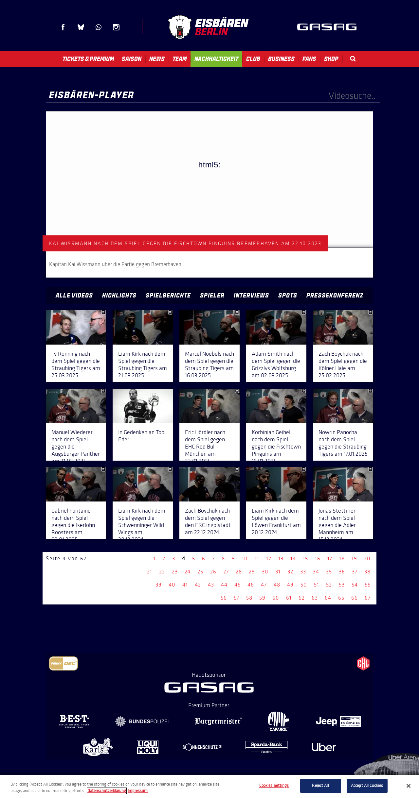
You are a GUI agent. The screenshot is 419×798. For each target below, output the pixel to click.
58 (249, 597)
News (157, 59)
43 (211, 584)
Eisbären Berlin (208, 27)
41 (185, 584)
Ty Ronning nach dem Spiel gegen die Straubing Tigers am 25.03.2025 (75, 364)
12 (268, 558)
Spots (287, 295)
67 (368, 597)
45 (237, 584)
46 (250, 584)
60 (275, 597)
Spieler (212, 295)
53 (342, 584)
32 (290, 571)
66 (354, 597)
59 (262, 597)
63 (315, 597)
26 (213, 571)
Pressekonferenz (334, 295)
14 (293, 558)
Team (180, 59)
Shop (331, 59)
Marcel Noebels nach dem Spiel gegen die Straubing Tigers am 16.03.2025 (209, 364)
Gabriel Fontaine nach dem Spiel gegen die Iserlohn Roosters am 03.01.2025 (73, 525)
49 (290, 584)
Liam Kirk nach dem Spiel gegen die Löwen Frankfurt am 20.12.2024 (276, 521)
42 (198, 584)
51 (316, 584)
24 (188, 571)
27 (226, 571)
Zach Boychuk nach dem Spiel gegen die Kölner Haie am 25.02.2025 (343, 364)
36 (342, 571)
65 (341, 597)
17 (329, 558)
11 (257, 558)
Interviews (251, 295)
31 (278, 571)
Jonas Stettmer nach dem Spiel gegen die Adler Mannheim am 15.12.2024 (337, 525)
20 (367, 558)
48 (277, 584)
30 (265, 571)
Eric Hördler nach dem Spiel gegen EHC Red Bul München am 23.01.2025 (205, 447)
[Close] (408, 786)
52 (329, 584)
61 (289, 597)
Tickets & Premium (88, 59)
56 (224, 597)
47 (264, 584)
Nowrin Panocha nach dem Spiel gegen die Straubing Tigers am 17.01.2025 (343, 443)
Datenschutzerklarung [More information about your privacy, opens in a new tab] (106, 790)
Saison (131, 59)
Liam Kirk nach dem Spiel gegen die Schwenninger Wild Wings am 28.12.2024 (141, 525)
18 (342, 558)
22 (162, 571)
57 (236, 597)
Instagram (116, 27)
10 (245, 558)
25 (200, 571)
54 (355, 584)
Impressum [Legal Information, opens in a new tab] (138, 790)
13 (280, 558)
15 (305, 558)
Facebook (63, 27)
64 (328, 597)
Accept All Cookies (367, 785)
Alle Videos (74, 295)
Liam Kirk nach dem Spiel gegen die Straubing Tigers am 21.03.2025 (142, 364)
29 (252, 571)
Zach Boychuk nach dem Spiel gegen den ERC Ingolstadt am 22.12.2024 (208, 521)
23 (175, 571)
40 (172, 584)
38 (367, 571)
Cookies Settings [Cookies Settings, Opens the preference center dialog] (274, 785)
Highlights (119, 295)
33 (303, 571)
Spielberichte (168, 295)
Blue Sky (81, 27)
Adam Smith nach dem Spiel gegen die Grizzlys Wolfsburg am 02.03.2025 (276, 364)
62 (302, 597)
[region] (209, 786)
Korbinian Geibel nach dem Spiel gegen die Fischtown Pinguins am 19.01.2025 (276, 447)
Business (281, 59)
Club (253, 59)
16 (317, 558)
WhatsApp (98, 27)
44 (224, 584)
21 (149, 571)
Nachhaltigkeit (216, 59)
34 (316, 571)
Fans (309, 59)
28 (239, 571)
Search (353, 59)
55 (368, 584)
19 (354, 558)
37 (354, 571)
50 (304, 584)
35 (329, 571)
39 (158, 584)
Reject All (320, 785)
